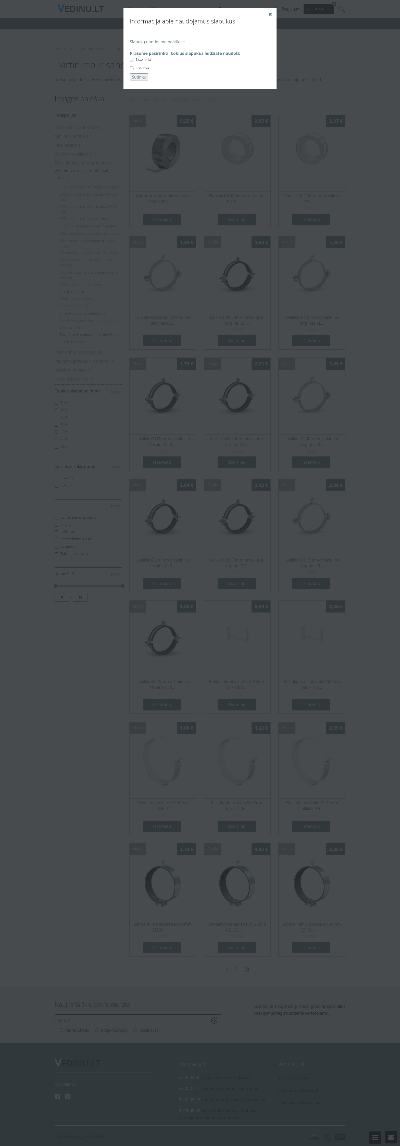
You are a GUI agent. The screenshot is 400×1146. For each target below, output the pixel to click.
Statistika (142, 68)
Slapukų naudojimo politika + (157, 42)
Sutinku (139, 77)
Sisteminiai (144, 59)
